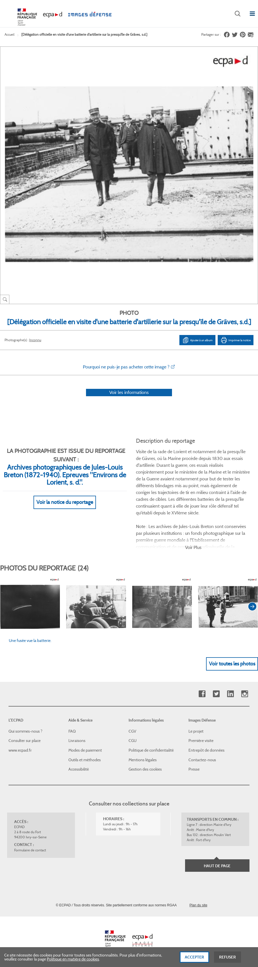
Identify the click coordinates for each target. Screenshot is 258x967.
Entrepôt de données (206, 750)
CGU (133, 740)
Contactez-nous (202, 759)
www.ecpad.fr (20, 750)
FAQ (72, 731)
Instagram (244, 693)
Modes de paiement (85, 750)
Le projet (196, 731)
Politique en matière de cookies (73, 961)
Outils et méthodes (84, 759)
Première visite (200, 740)
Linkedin (230, 693)
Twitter (216, 693)
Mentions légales (143, 759)
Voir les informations (129, 392)
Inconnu (35, 340)
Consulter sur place (25, 740)
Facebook (201, 693)
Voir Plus (193, 547)
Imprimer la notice (236, 340)
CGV (132, 731)
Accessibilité (78, 769)
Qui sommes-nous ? (25, 731)
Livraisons (76, 740)
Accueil (9, 34)
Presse (194, 769)
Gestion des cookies (145, 769)
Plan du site (198, 905)
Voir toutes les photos (232, 664)
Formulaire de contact (30, 850)
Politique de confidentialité (151, 750)
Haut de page (217, 865)
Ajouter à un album (197, 340)
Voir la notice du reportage (64, 502)
